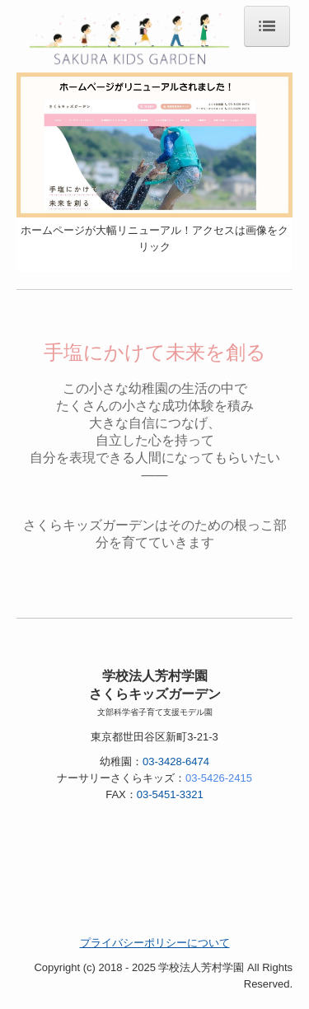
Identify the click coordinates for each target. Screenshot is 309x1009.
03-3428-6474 (176, 761)
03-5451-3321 (170, 794)
